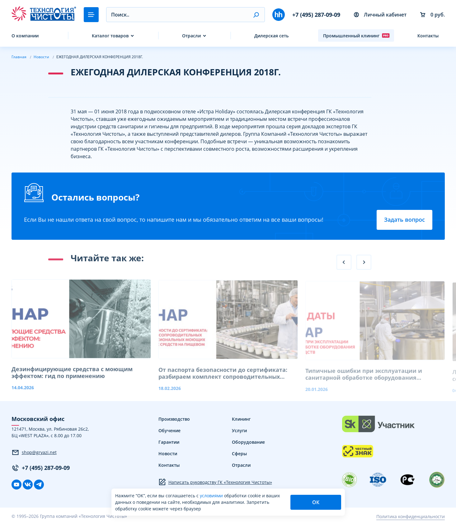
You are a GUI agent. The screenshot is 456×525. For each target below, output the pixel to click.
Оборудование (248, 442)
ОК (315, 502)
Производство (174, 419)
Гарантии (168, 442)
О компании (25, 36)
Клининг (241, 419)
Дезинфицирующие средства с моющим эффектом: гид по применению (72, 379)
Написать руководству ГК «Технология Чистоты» (215, 482)
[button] (256, 14)
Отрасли (191, 36)
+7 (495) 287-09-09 (316, 14)
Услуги (239, 430)
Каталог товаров (110, 36)
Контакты (428, 36)
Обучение (169, 430)
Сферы (239, 453)
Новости (167, 453)
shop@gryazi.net (34, 452)
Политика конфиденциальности (410, 516)
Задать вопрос (404, 219)
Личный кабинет (380, 14)
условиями (212, 496)
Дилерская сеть (271, 36)
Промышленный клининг (356, 35)
